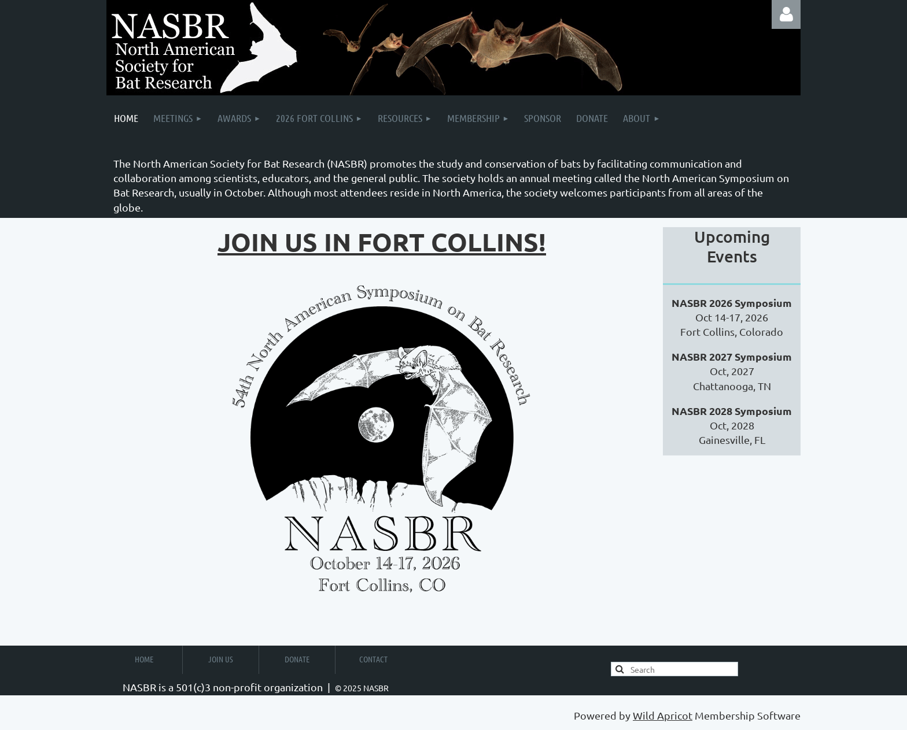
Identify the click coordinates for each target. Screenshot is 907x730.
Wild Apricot (662, 715)
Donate (297, 659)
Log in (786, 14)
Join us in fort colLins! (381, 242)
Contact (373, 659)
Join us (220, 659)
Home (144, 659)
